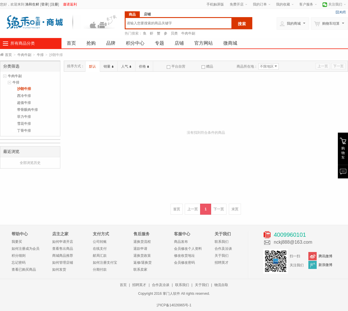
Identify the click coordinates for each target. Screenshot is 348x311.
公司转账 (100, 242)
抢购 (91, 43)
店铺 (179, 43)
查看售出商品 (62, 249)
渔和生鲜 (32, 4)
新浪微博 (325, 265)
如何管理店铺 (62, 263)
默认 (92, 66)
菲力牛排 (24, 117)
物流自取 (221, 285)
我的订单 (260, 4)
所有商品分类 (22, 43)
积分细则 (19, 256)
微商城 (230, 43)
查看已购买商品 (24, 269)
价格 (144, 66)
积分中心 (135, 43)
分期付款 (100, 269)
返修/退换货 (142, 263)
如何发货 (59, 269)
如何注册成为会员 (25, 249)
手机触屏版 (215, 4)
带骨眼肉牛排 (27, 110)
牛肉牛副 (188, 33)
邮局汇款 (100, 256)
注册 (54, 4)
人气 (126, 66)
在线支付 (100, 249)
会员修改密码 (184, 263)
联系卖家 (140, 269)
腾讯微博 (325, 256)
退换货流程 (142, 242)
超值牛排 (24, 103)
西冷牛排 (24, 96)
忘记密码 (19, 263)
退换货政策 (142, 256)
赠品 (207, 66)
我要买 (17, 242)
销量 (109, 66)
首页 (71, 43)
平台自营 (176, 66)
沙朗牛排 (24, 89)
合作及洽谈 (223, 249)
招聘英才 (222, 263)
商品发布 (181, 242)
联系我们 (222, 242)
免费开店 (237, 4)
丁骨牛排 (24, 131)
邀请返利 (70, 4)
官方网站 (203, 43)
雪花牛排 (24, 124)
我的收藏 (283, 4)
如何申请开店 (62, 242)
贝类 (174, 33)
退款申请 (140, 249)
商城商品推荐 (62, 256)
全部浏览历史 (30, 163)
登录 (44, 4)
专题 (159, 43)
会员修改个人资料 (188, 249)
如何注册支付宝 (105, 263)
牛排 (40, 55)
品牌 (110, 43)
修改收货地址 (184, 256)
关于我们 (222, 256)
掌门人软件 (171, 294)
